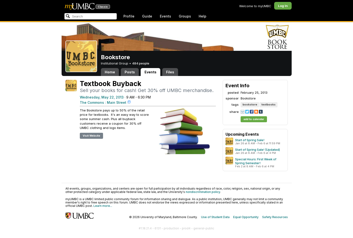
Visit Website (91, 135)
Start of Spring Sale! (249, 140)
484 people (140, 63)
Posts (130, 72)
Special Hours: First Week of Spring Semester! (255, 161)
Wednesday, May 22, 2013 (102, 97)
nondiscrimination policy (203, 192)
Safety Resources (275, 217)
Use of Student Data (215, 217)
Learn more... (102, 206)
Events (165, 16)
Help (202, 16)
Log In (283, 6)
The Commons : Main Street (103, 102)
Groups (185, 16)
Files (170, 72)
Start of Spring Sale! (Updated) (257, 149)
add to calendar (253, 119)
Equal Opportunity (246, 217)
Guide (147, 16)
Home (110, 72)
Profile (128, 16)
